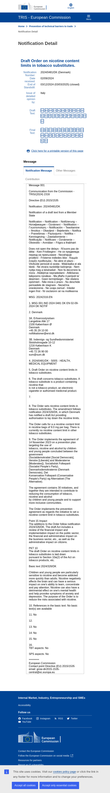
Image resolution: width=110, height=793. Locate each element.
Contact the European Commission (36, 751)
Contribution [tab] (32, 179)
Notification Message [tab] (39, 170)
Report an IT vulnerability (31, 765)
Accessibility (24, 705)
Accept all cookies (25, 785)
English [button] (71, 6)
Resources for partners (30, 760)
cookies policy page (64, 771)
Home (21, 26)
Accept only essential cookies (59, 785)
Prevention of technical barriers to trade (51, 26)
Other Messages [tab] (65, 170)
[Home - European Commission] (34, 6)
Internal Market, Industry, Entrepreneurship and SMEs (51, 697)
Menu (88, 17)
